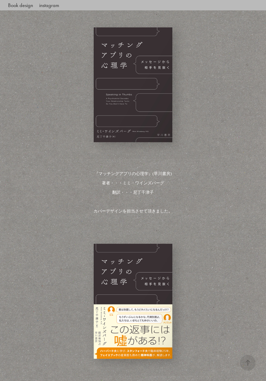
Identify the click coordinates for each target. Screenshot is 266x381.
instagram (49, 5)
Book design (20, 5)
